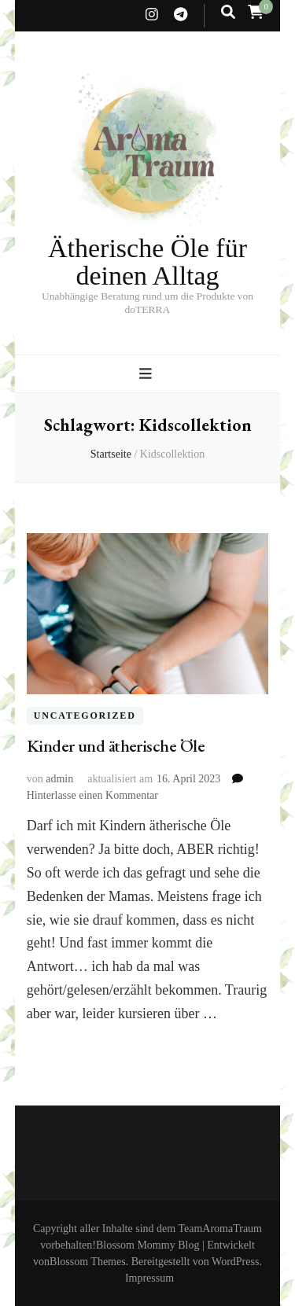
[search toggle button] (228, 12)
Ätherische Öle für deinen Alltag (147, 262)
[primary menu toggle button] (147, 373)
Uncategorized (85, 716)
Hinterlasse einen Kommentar (92, 795)
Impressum (149, 1278)
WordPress (235, 1261)
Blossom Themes (88, 1261)
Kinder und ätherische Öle (116, 745)
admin (59, 779)
